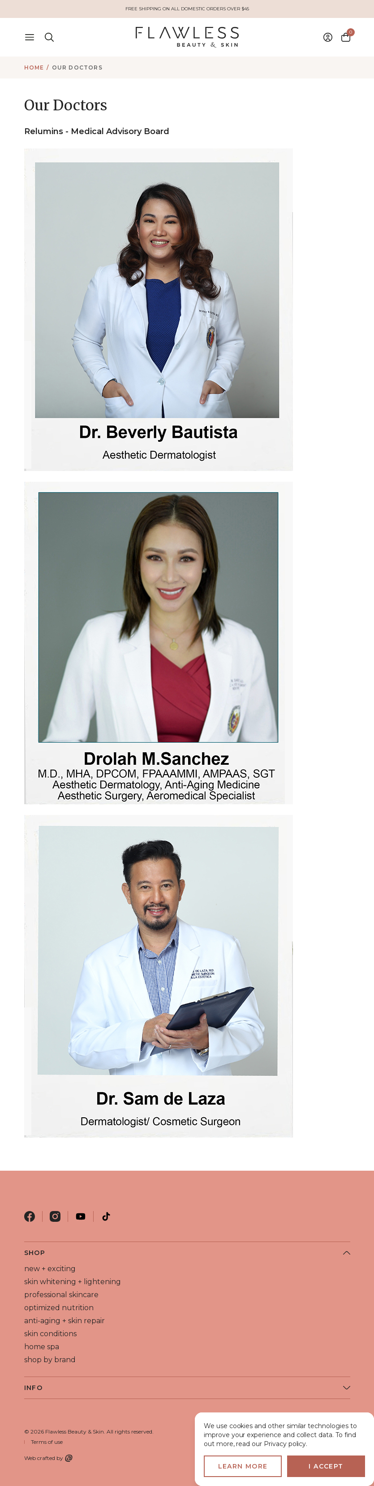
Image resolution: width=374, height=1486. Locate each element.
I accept (326, 1466)
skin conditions (50, 1333)
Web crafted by (48, 1458)
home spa (41, 1346)
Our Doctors (77, 67)
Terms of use (47, 1441)
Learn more (243, 1466)
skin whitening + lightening (72, 1281)
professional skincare (61, 1294)
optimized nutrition (59, 1307)
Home (34, 67)
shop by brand (50, 1359)
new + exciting (50, 1268)
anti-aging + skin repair (64, 1320)
